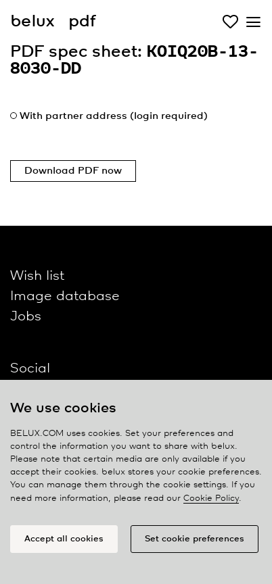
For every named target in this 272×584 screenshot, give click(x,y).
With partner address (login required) (114, 116)
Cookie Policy (211, 498)
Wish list (37, 276)
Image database (65, 296)
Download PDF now (73, 171)
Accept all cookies (64, 539)
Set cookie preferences (194, 539)
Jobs (25, 316)
